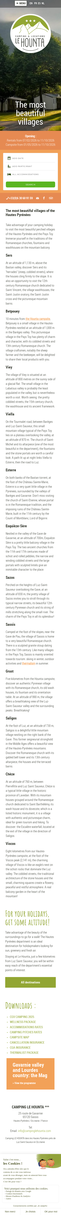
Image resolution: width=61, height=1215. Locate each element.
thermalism (28, 663)
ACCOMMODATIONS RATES (26, 1027)
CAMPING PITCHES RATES (26, 1032)
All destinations (30, 982)
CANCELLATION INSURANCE (27, 1042)
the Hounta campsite (38, 319)
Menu (21, 3)
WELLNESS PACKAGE (23, 1022)
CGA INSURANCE (20, 1047)
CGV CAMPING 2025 (22, 1017)
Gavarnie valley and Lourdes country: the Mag (30, 1073)
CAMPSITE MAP (19, 1037)
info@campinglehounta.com (34, 1131)
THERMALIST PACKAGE (24, 1052)
